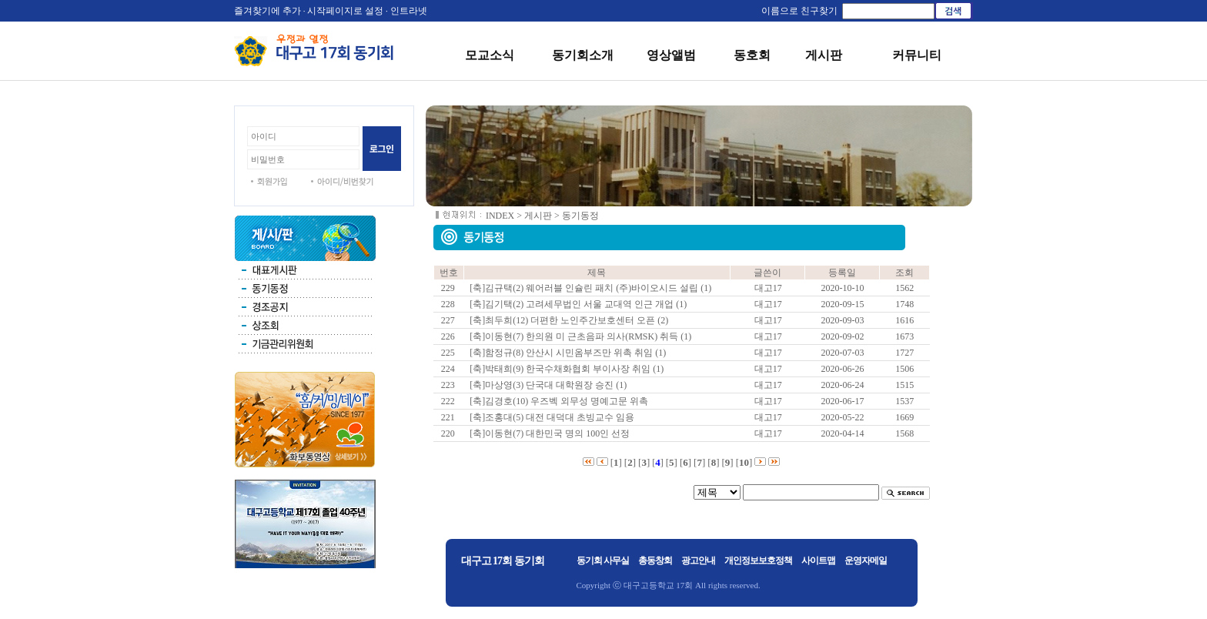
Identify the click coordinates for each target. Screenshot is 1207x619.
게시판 (823, 55)
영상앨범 (671, 55)
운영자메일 (865, 560)
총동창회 (655, 560)
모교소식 (489, 55)
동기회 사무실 (603, 560)
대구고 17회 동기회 (502, 561)
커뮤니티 (916, 55)
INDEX (500, 215)
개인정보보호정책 (758, 560)
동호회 (752, 55)
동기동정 (580, 215)
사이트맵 (818, 560)
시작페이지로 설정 (345, 10)
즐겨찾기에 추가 (267, 10)
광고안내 (698, 560)
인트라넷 (408, 10)
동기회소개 (583, 55)
